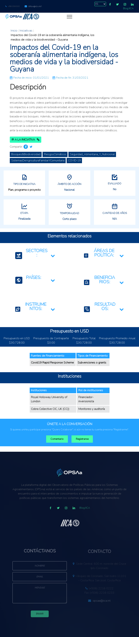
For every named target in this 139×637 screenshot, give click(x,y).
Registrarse (82, 439)
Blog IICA (128, 8)
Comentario (57, 439)
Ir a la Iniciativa (25, 140)
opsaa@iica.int (35, 6)
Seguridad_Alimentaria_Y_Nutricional (92, 154)
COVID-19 (74, 160)
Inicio (14, 30)
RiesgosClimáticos (55, 154)
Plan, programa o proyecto (24, 190)
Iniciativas (26, 30)
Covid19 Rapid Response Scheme (52, 363)
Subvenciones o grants (92, 363)
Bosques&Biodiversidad (25, 154)
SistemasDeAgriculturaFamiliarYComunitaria (37, 160)
